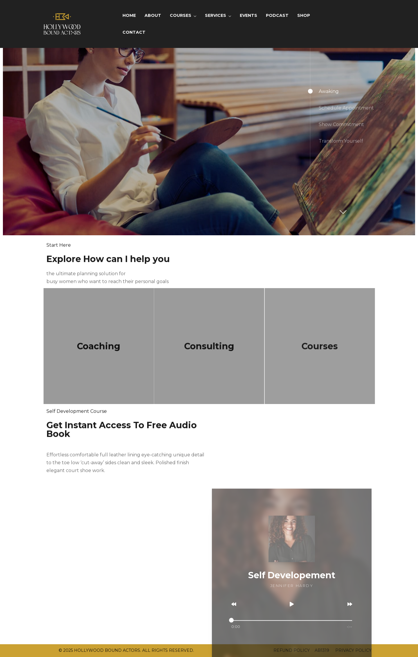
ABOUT (153, 15)
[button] (342, 209)
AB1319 (322, 650)
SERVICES (215, 15)
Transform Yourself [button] (341, 141)
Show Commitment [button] (341, 124)
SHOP (303, 15)
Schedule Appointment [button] (346, 108)
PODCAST (277, 15)
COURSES (180, 15)
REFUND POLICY (291, 650)
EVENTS (248, 15)
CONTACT (133, 32)
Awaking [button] (329, 91)
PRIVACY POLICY (353, 650)
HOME (129, 15)
